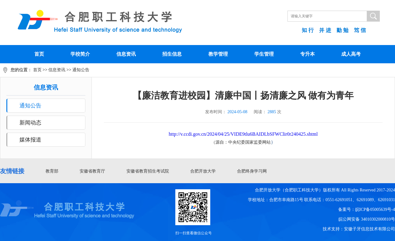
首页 (39, 54)
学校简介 (80, 54)
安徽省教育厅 (92, 171)
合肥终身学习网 (252, 171)
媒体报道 (30, 140)
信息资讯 (126, 54)
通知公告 (80, 70)
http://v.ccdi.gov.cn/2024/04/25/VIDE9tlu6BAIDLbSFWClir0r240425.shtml (243, 134)
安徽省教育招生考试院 (147, 171)
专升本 (307, 54)
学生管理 (264, 54)
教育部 (52, 171)
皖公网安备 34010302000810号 (366, 219)
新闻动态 (30, 123)
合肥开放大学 (203, 171)
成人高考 (351, 54)
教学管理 (218, 54)
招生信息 (172, 54)
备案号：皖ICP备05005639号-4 (366, 209)
